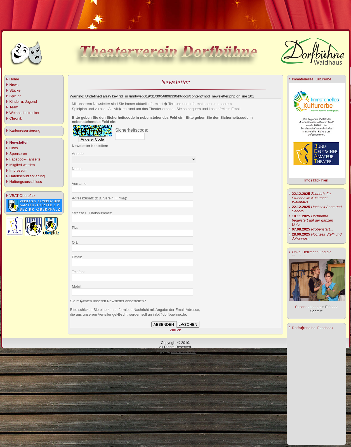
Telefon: (78, 272)
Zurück (175, 330)
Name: (77, 169)
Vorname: (80, 183)
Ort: (75, 242)
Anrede (78, 154)
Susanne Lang (307, 307)
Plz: (75, 227)
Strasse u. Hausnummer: (92, 213)
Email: (77, 257)
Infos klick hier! (316, 180)
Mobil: (77, 286)
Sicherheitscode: (131, 130)
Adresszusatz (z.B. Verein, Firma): (99, 198)
